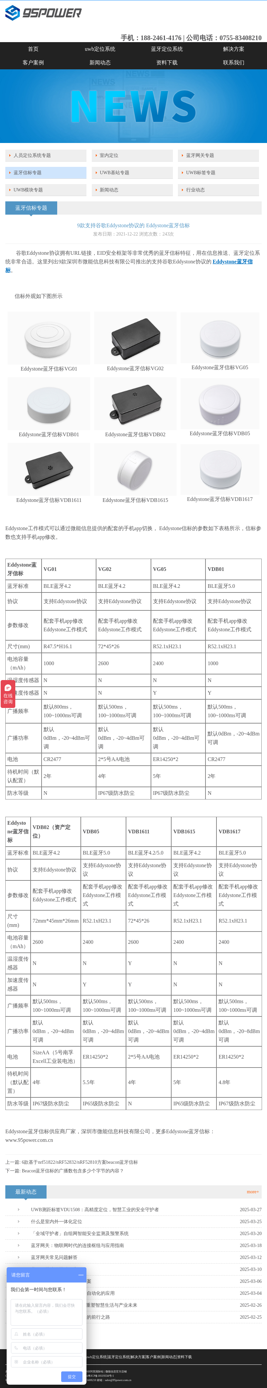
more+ (253, 1191)
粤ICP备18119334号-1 (101, 1375)
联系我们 (233, 62)
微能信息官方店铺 (116, 1371)
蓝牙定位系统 (167, 49)
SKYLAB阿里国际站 (91, 1371)
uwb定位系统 (100, 49)
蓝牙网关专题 (200, 155)
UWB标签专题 (201, 172)
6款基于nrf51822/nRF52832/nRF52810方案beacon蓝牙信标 (80, 1162)
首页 (33, 49)
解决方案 (233, 49)
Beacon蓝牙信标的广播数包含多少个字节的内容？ (73, 1170)
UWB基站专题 (114, 172)
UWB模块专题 (28, 189)
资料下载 (167, 62)
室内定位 (109, 155)
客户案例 (33, 62)
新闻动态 (100, 62)
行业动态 (195, 189)
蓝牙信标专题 (28, 172)
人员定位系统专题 (32, 155)
